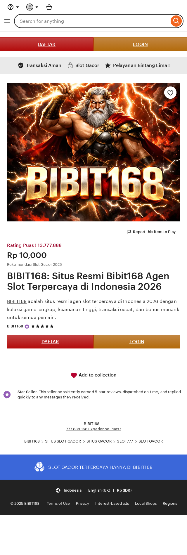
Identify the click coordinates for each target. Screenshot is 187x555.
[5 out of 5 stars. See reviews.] (43, 326)
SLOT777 (125, 441)
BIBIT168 (17, 301)
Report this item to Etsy (151, 232)
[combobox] (91, 21)
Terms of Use (58, 503)
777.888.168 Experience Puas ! (93, 429)
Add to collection (93, 375)
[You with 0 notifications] (32, 7)
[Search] (176, 21)
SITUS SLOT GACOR (63, 441)
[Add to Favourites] (170, 92)
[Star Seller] (27, 326)
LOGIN (140, 44)
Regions (170, 503)
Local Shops (146, 503)
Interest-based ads (112, 503)
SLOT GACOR (150, 441)
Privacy (82, 503)
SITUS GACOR (99, 441)
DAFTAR (47, 44)
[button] (93, 490)
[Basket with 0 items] (49, 7)
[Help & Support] (13, 7)
